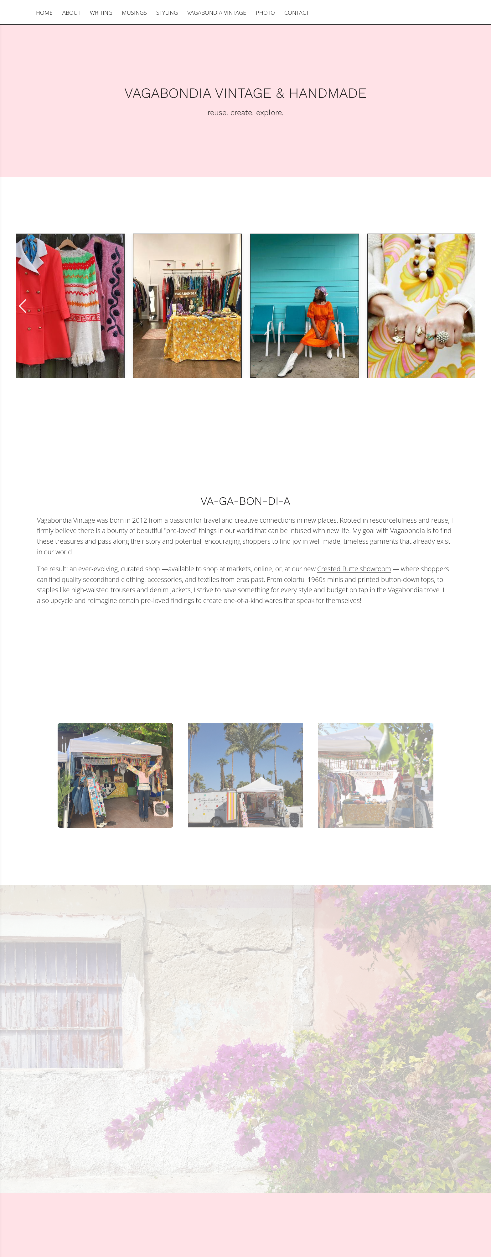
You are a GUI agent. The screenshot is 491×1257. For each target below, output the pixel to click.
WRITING (101, 12)
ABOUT (71, 12)
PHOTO (265, 12)
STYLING (167, 12)
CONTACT (296, 12)
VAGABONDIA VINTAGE (216, 12)
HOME (44, 12)
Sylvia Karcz (450, 12)
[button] (468, 306)
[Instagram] (24, 12)
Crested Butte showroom (354, 568)
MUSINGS (134, 12)
